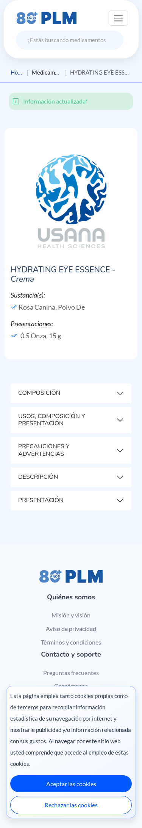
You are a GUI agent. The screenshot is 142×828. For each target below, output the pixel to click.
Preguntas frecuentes (71, 672)
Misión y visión (71, 615)
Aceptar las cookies (71, 783)
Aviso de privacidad (71, 628)
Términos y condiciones (71, 642)
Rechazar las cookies (71, 804)
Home (17, 72)
